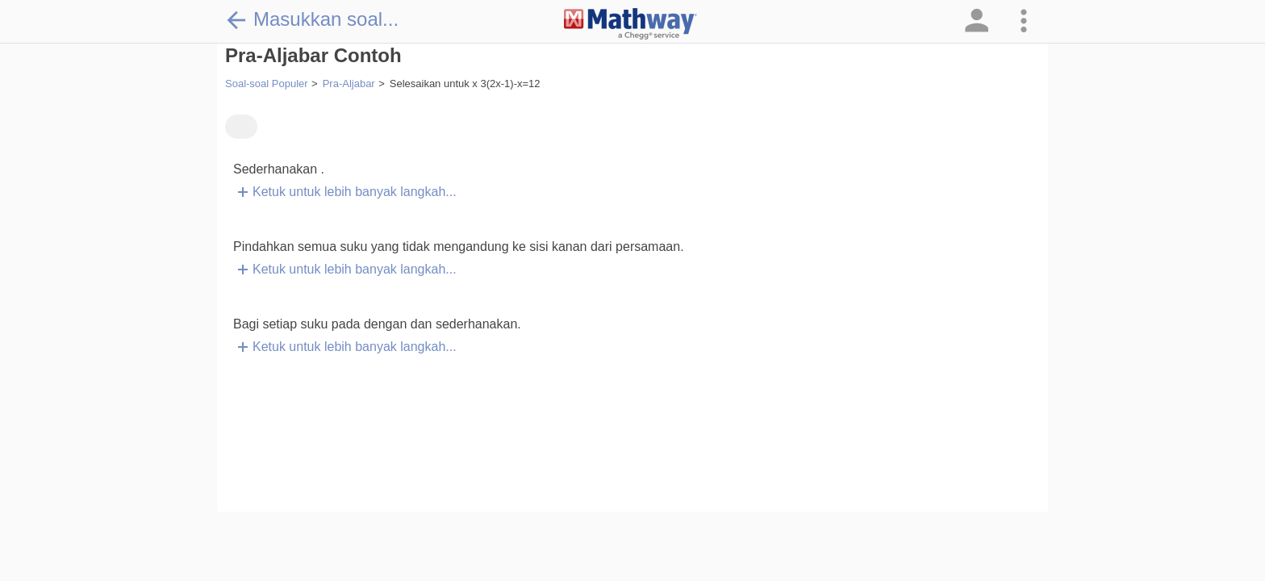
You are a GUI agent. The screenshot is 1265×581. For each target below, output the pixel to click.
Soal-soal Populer (266, 83)
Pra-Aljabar (349, 83)
